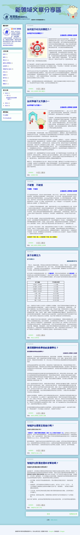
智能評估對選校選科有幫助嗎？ (42, 463)
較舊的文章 (73, 514)
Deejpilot (51, 531)
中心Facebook (7, 118)
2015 (6, 93)
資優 (44, 415)
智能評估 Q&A (35, 453)
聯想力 (43, 91)
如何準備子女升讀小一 (38, 101)
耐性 (32, 245)
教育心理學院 (37, 245)
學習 (40, 91)
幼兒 (32, 91)
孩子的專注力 (34, 255)
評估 (41, 453)
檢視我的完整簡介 (8, 45)
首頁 (48, 514)
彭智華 (36, 91)
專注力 (33, 337)
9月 (8, 95)
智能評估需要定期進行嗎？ (40, 425)
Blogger (62, 531)
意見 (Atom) (54, 520)
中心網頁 (5, 115)
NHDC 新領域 (17, 29)
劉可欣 (37, 337)
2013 (6, 105)
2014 (6, 103)
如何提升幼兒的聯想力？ (39, 29)
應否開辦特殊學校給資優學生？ (42, 348)
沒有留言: (31, 88)
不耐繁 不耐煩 (35, 185)
